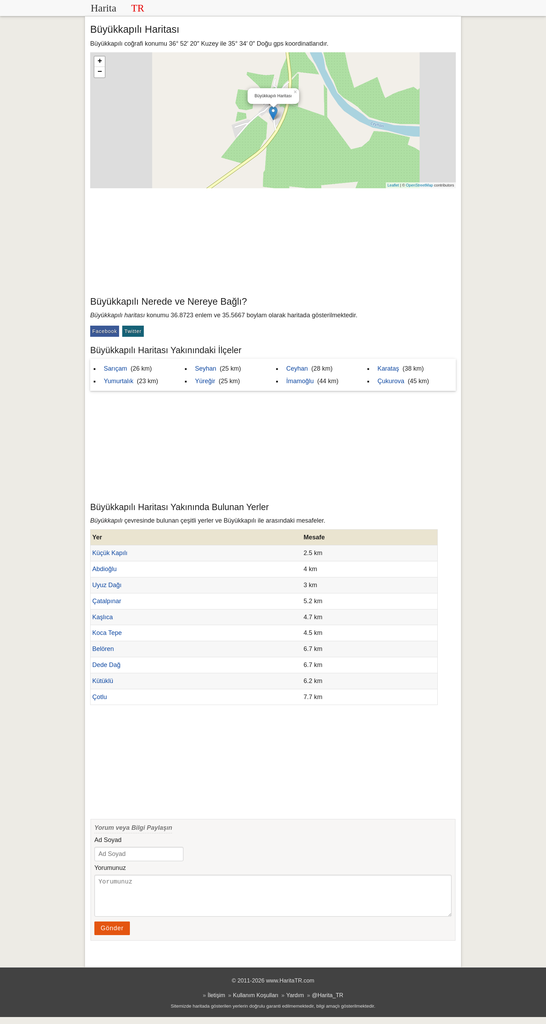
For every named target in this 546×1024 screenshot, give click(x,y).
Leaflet (393, 185)
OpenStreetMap (419, 185)
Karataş (388, 368)
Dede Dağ (106, 664)
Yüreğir (205, 381)
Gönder (112, 935)
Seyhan (205, 368)
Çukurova (390, 381)
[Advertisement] (273, 240)
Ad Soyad (108, 839)
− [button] (100, 72)
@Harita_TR (327, 1002)
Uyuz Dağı (107, 585)
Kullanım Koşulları (255, 1002)
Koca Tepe (107, 632)
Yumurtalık (118, 381)
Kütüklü (102, 680)
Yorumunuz (110, 867)
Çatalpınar (106, 601)
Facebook (104, 331)
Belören (103, 648)
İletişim (216, 1002)
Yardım (295, 1002)
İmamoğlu (300, 381)
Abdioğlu (104, 569)
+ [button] (100, 61)
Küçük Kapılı (109, 552)
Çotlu (99, 696)
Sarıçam (115, 368)
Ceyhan (297, 368)
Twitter (132, 331)
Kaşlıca (102, 617)
